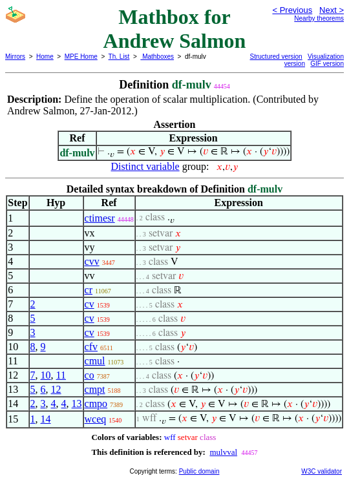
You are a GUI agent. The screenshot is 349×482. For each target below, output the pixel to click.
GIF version (327, 63)
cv (89, 304)
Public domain (199, 471)
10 (46, 375)
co (89, 375)
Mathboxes (157, 56)
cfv (91, 346)
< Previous (292, 10)
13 (77, 403)
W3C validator (321, 471)
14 (46, 419)
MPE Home (81, 56)
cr (88, 289)
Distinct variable (145, 166)
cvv (92, 261)
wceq (96, 419)
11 (61, 375)
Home (45, 56)
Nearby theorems (319, 18)
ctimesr (100, 218)
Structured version (276, 56)
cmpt (95, 389)
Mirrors (15, 56)
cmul (95, 360)
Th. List (119, 56)
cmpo (96, 403)
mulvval (223, 452)
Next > (331, 10)
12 (56, 389)
